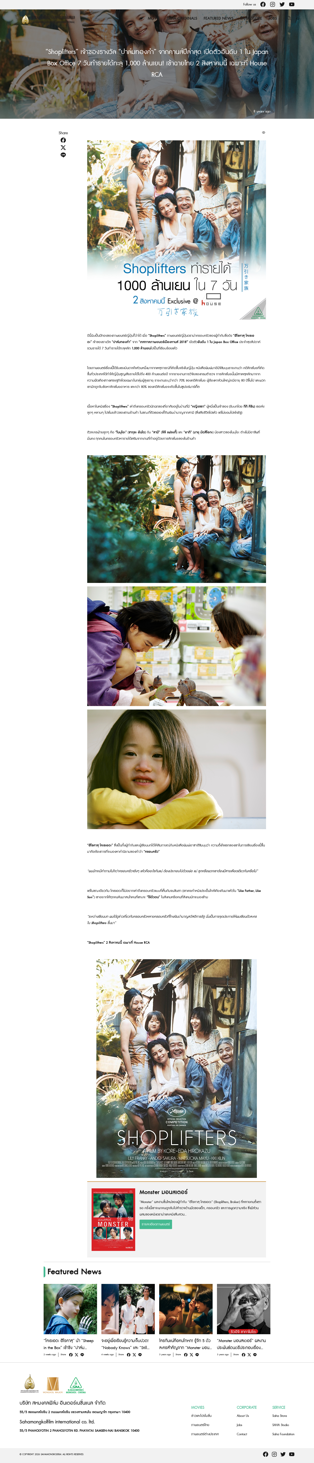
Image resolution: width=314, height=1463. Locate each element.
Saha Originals (181, 18)
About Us (243, 1415)
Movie (154, 18)
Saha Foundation (283, 1434)
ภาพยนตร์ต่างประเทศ (205, 1434)
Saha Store (251, 18)
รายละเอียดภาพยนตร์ (156, 1224)
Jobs (273, 18)
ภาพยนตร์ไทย (200, 1425)
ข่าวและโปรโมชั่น (201, 1415)
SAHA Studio (280, 1425)
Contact (242, 1434)
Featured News (218, 18)
